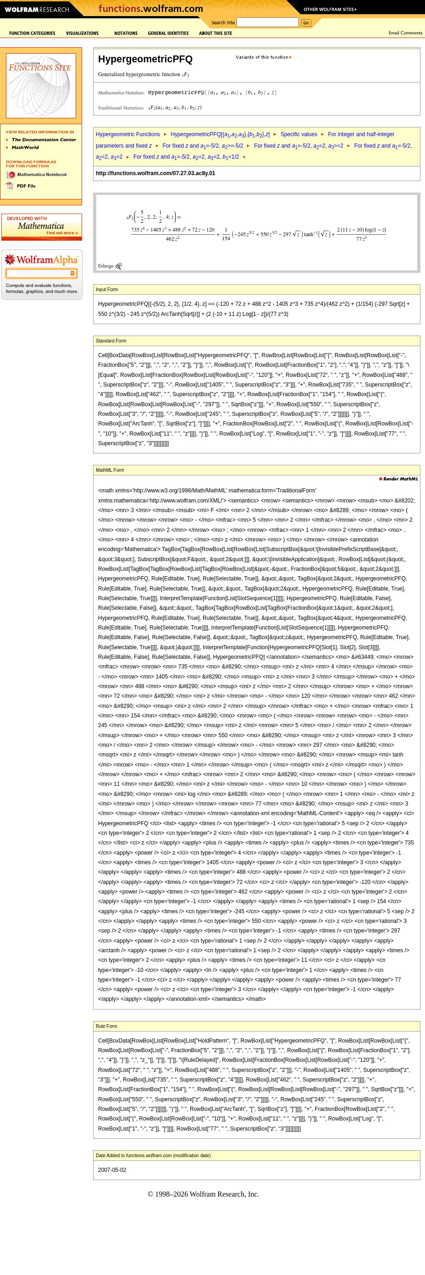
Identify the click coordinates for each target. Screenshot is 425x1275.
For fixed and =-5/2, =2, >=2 (298, 146)
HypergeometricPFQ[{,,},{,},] (220, 134)
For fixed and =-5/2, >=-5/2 (202, 146)
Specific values (299, 134)
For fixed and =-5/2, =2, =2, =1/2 (186, 157)
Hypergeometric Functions (128, 134)
